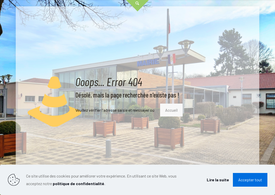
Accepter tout (250, 179)
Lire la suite (218, 179)
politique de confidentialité (78, 183)
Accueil (171, 110)
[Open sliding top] (137, 5)
